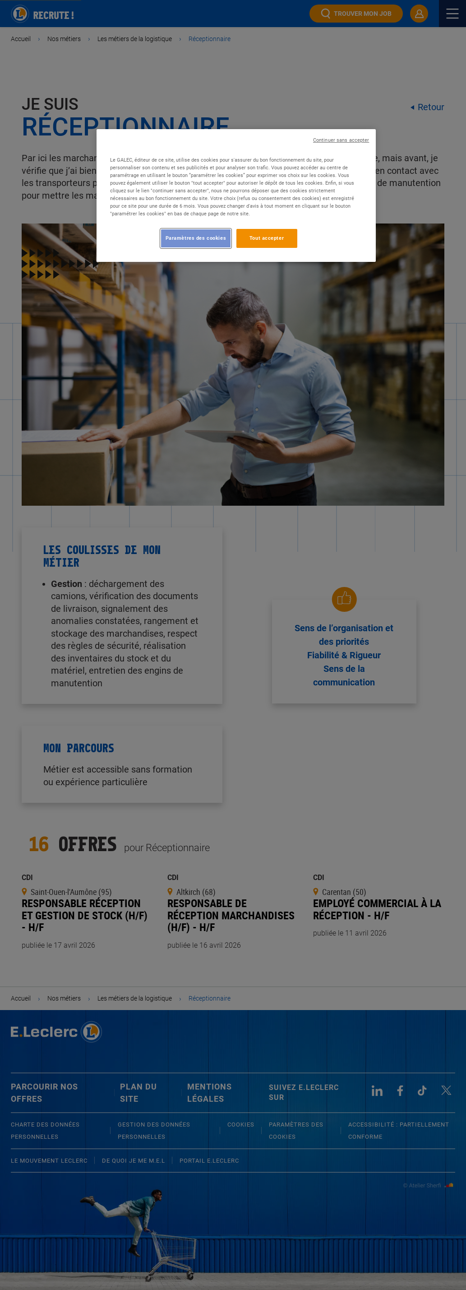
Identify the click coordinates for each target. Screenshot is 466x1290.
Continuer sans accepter (341, 140)
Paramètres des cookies (196, 238)
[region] (236, 195)
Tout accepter (266, 238)
